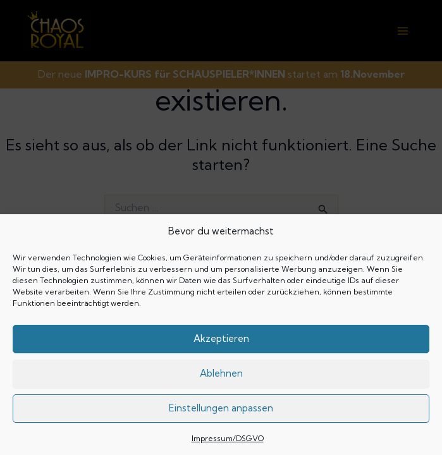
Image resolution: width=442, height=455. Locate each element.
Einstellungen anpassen (221, 408)
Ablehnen (221, 373)
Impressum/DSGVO (228, 438)
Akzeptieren (221, 338)
